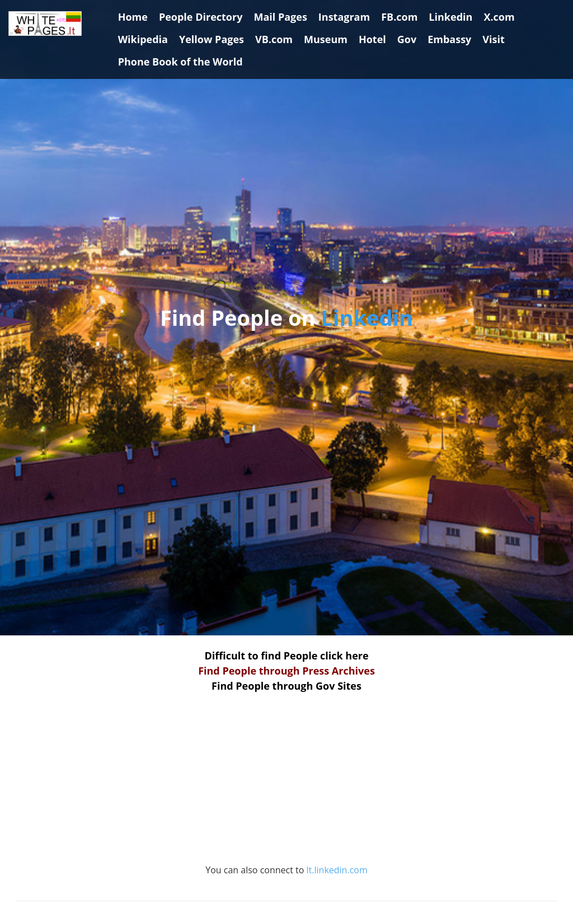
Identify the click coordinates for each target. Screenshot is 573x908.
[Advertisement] (286, 784)
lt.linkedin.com (337, 870)
